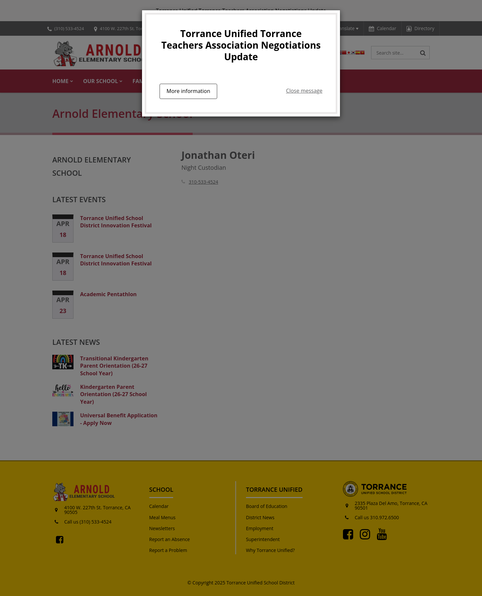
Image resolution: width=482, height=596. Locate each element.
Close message (304, 90)
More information (188, 91)
